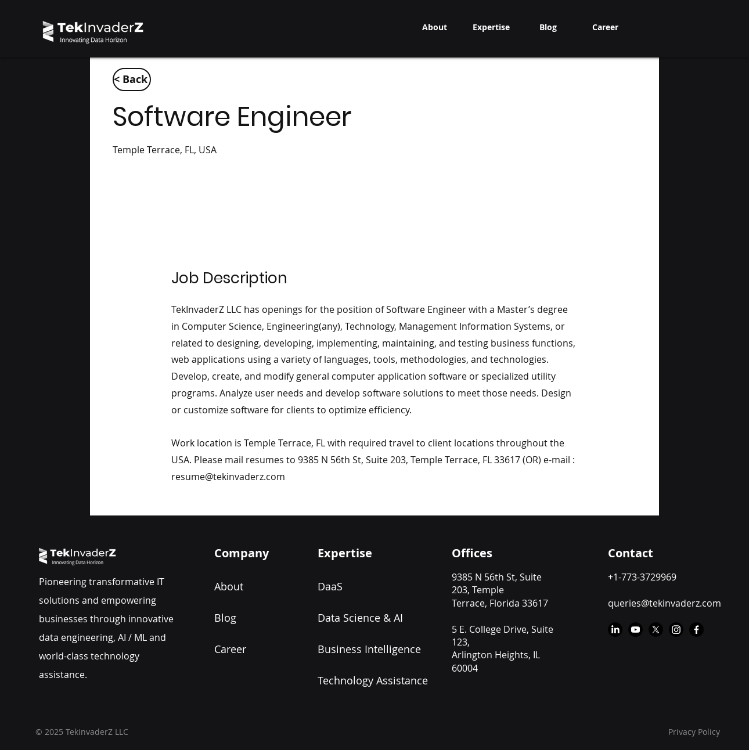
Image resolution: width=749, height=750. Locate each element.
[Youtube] (635, 629)
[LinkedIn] (615, 629)
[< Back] (132, 79)
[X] (656, 629)
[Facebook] (696, 629)
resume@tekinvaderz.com (228, 476)
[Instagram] (676, 629)
